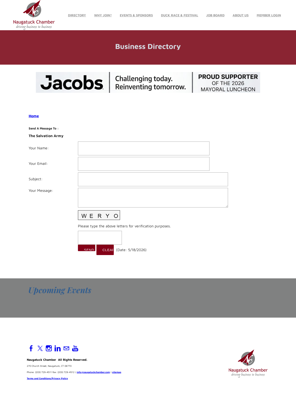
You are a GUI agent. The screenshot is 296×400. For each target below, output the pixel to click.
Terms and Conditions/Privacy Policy (47, 378)
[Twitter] (40, 348)
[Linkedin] (58, 348)
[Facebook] (31, 348)
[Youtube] (75, 348)
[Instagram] (49, 348)
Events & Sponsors (136, 15)
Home (34, 116)
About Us (241, 15)
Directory (77, 15)
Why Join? (103, 15)
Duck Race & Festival (179, 15)
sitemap (116, 372)
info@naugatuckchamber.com (93, 372)
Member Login (269, 15)
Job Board (215, 15)
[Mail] (66, 348)
